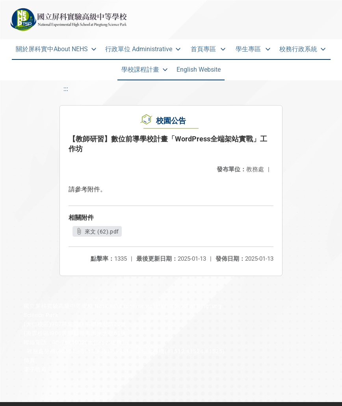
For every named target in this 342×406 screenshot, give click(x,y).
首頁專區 (203, 49)
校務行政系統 (298, 49)
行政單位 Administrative (138, 49)
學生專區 (248, 49)
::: (65, 89)
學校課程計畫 (140, 69)
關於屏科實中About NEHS (52, 49)
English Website (199, 69)
